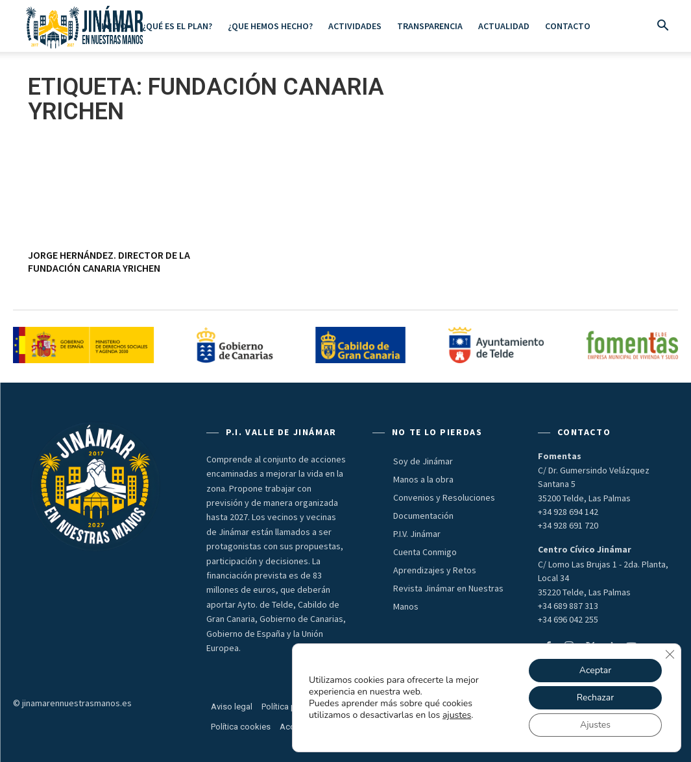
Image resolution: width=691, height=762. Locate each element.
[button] (662, 26)
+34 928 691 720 (568, 525)
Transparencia (430, 26)
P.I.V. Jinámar (417, 534)
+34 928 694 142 (568, 512)
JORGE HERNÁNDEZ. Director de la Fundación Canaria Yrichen (109, 261)
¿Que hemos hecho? (270, 26)
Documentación (423, 515)
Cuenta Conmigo (425, 552)
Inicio (114, 26)
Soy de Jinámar (423, 461)
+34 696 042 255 (568, 619)
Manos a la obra (423, 479)
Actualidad (503, 26)
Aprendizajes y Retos (434, 570)
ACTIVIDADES (355, 26)
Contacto (567, 26)
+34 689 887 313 (568, 606)
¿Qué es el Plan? (177, 26)
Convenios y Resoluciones (444, 497)
